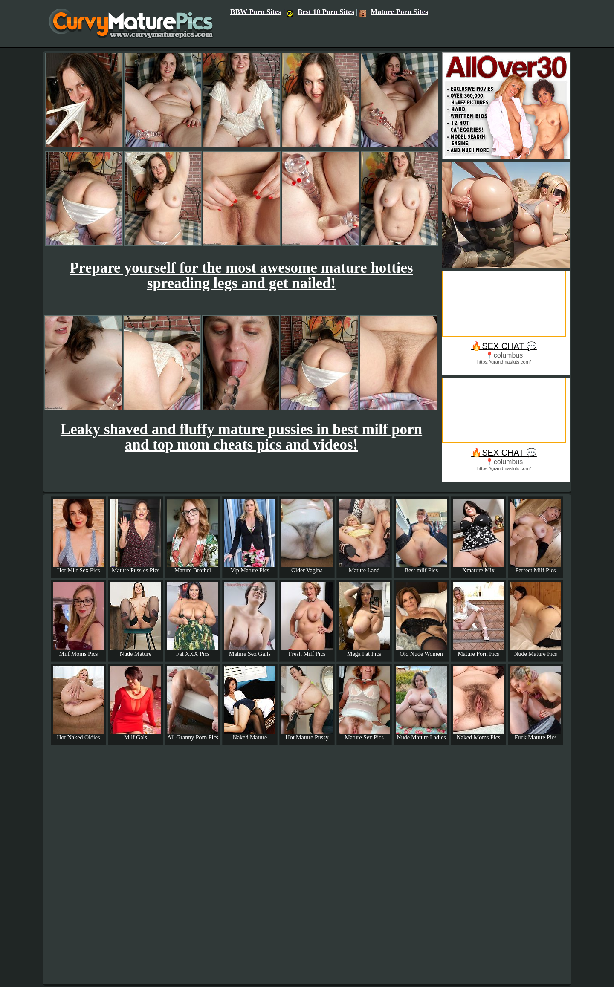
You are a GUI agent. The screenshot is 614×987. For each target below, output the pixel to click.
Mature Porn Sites (393, 12)
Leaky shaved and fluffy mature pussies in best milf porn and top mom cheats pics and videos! (241, 437)
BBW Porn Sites (255, 12)
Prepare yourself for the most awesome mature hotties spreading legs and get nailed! (241, 275)
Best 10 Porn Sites (320, 12)
